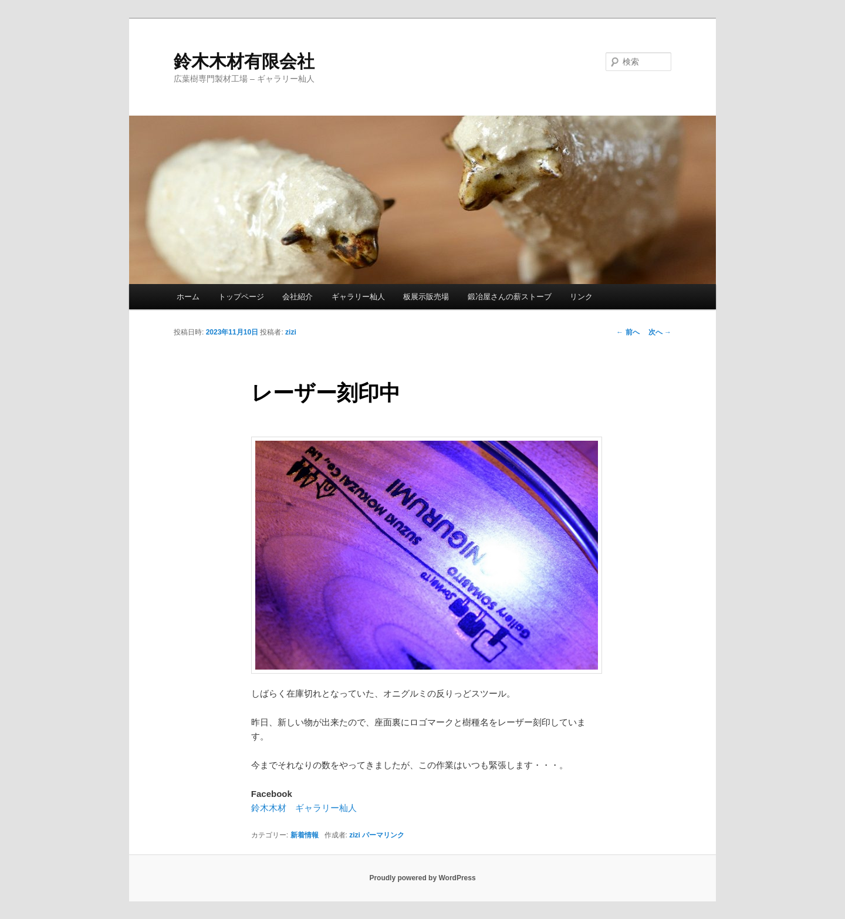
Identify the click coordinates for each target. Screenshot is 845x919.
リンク (581, 296)
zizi (290, 332)
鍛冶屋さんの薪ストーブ (510, 296)
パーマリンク (383, 835)
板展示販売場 (426, 296)
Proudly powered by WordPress (422, 878)
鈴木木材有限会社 (244, 61)
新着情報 (304, 835)
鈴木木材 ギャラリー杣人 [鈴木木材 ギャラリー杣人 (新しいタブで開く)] (304, 808)
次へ (659, 332)
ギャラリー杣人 (358, 296)
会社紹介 (297, 296)
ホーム (188, 296)
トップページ (241, 296)
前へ (627, 332)
